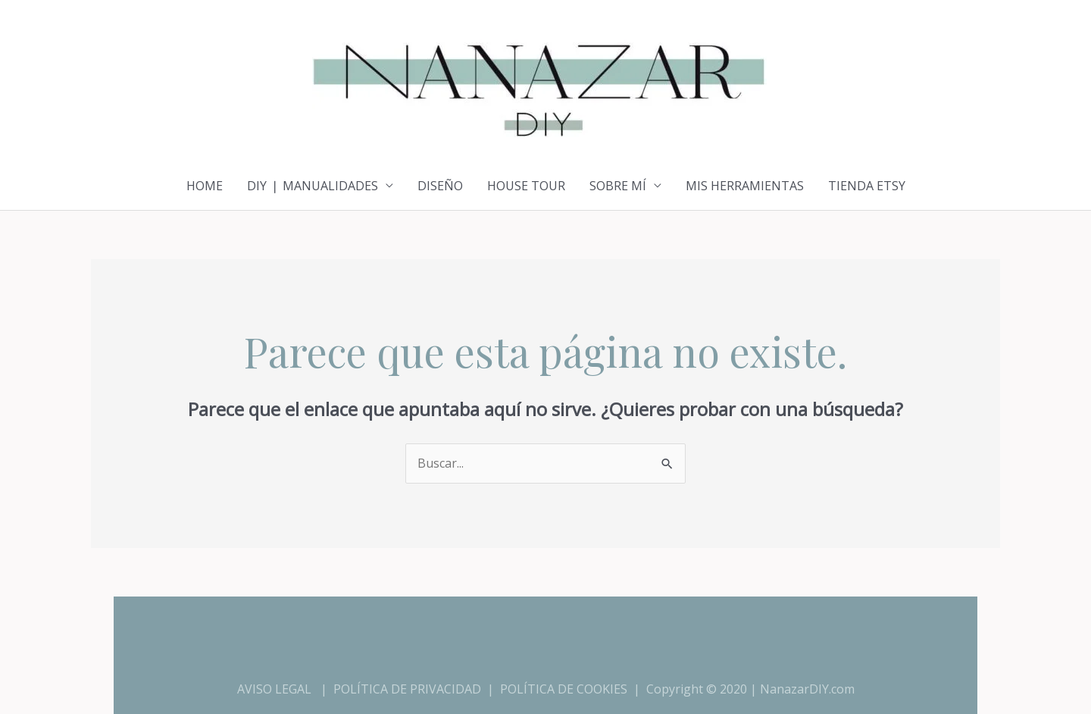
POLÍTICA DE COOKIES (563, 689)
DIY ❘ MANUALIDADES (312, 185)
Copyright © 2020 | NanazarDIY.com (750, 689)
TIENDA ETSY (866, 185)
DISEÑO (440, 185)
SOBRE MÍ (617, 185)
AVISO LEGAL (274, 689)
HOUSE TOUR (526, 185)
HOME (204, 185)
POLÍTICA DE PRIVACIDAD (407, 689)
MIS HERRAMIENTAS (745, 185)
